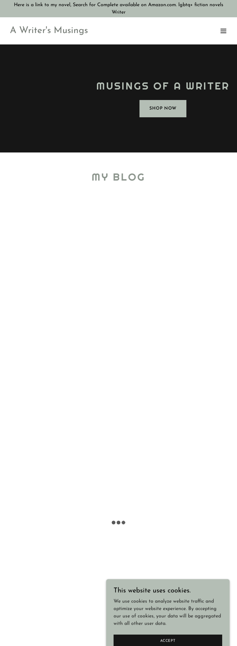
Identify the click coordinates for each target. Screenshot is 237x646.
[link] (49, 31)
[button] (223, 31)
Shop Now (163, 108)
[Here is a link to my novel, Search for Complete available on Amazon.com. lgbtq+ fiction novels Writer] (118, 8)
